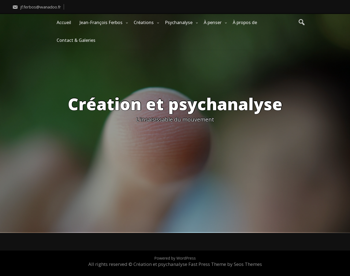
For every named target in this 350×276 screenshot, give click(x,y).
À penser (212, 22)
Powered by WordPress (175, 258)
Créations (144, 22)
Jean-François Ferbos (101, 22)
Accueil (64, 22)
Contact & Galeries (76, 40)
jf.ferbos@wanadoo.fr (36, 7)
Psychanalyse (178, 22)
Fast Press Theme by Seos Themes (225, 264)
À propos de (245, 22)
